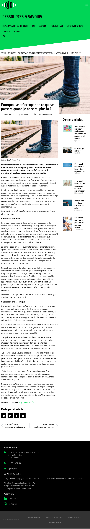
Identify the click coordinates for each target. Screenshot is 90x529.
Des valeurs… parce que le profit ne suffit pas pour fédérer (79, 222)
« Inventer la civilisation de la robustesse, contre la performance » (80, 186)
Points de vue (57, 26)
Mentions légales (34, 517)
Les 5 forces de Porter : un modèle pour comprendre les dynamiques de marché (80, 132)
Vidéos (7, 31)
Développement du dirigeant (15, 26)
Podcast (17, 31)
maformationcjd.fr (55, 523)
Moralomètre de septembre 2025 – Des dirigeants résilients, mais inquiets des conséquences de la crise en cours (20, 486)
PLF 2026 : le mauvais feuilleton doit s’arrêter (65, 479)
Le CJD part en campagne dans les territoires (21, 479)
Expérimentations (75, 26)
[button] (87, 5)
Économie (43, 26)
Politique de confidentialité (54, 517)
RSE (33, 26)
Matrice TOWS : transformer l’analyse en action (79, 204)
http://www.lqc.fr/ (26, 402)
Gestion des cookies (74, 517)
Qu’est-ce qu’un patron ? (80, 150)
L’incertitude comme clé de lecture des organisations (79, 168)
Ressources (12, 53)
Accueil (3, 53)
